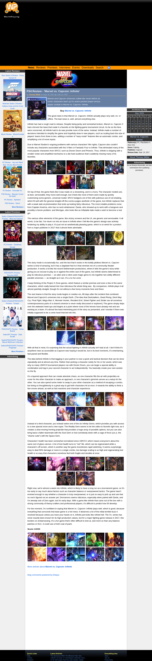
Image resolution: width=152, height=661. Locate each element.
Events (76, 67)
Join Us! (107, 658)
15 (147, 124)
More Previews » (17, 351)
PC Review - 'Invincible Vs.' (12, 190)
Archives (29, 658)
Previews (52, 67)
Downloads (88, 67)
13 (139, 124)
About (106, 656)
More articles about (49, 566)
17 (129, 126)
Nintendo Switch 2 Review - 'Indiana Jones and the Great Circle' (12, 106)
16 (150, 124)
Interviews (64, 67)
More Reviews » (18, 207)
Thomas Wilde (34, 95)
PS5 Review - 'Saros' (12, 203)
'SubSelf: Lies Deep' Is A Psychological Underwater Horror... (68, 658)
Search (99, 67)
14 (143, 124)
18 (132, 126)
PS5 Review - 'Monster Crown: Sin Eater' (12, 195)
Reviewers (30, 660)
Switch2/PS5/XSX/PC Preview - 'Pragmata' (12, 347)
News (28, 656)
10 (129, 124)
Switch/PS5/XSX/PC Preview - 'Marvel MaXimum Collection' (13, 341)
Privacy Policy (109, 660)
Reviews (41, 67)
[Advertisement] (76, 42)
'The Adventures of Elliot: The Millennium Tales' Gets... (66, 656)
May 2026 (139, 113)
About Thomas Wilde (139, 157)
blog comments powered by (43, 575)
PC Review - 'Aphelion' (12, 200)
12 (136, 124)
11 (132, 124)
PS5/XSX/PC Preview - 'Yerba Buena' (13, 330)
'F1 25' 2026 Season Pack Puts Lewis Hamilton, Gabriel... (67, 660)
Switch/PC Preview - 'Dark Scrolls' (12, 335)
